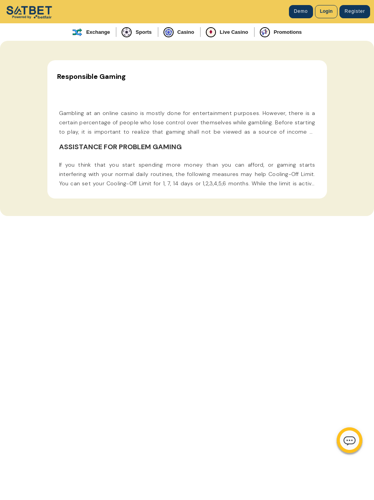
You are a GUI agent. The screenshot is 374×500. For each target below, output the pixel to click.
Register (354, 11)
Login (326, 11)
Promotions (281, 32)
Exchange (91, 32)
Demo (301, 11)
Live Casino (227, 32)
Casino (179, 32)
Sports (136, 32)
